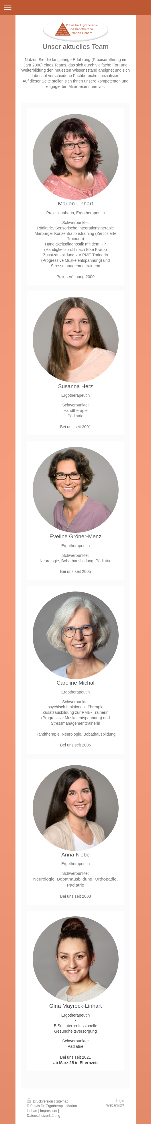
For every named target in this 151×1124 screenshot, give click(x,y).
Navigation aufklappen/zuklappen (75, 7)
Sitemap (62, 1101)
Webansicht (115, 1105)
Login (120, 1101)
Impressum (48, 1111)
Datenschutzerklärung (43, 1116)
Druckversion (40, 1101)
